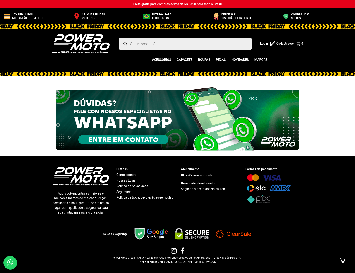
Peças (221, 59)
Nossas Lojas (125, 180)
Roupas (204, 59)
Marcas (261, 59)
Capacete (184, 59)
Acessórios (161, 59)
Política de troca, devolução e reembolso (144, 197)
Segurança (123, 192)
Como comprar (126, 175)
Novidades (240, 59)
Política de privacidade (132, 186)
